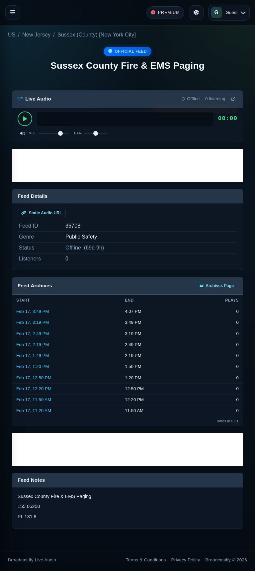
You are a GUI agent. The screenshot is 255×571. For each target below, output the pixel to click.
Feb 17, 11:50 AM (33, 399)
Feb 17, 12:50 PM (33, 377)
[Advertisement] (127, 165)
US (12, 34)
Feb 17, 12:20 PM (33, 388)
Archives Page (217, 285)
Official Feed (127, 51)
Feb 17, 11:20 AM (33, 410)
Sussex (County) (77, 34)
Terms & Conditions (146, 559)
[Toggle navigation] (12, 12)
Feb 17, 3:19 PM (32, 322)
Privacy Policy (185, 559)
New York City (117, 34)
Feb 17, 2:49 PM (32, 333)
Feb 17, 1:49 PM (32, 355)
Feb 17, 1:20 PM (32, 366)
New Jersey (36, 34)
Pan (78, 133)
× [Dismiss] (232, 110)
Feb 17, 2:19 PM (32, 344)
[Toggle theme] (196, 12)
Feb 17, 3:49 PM (32, 311)
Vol (33, 133)
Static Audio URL (41, 213)
